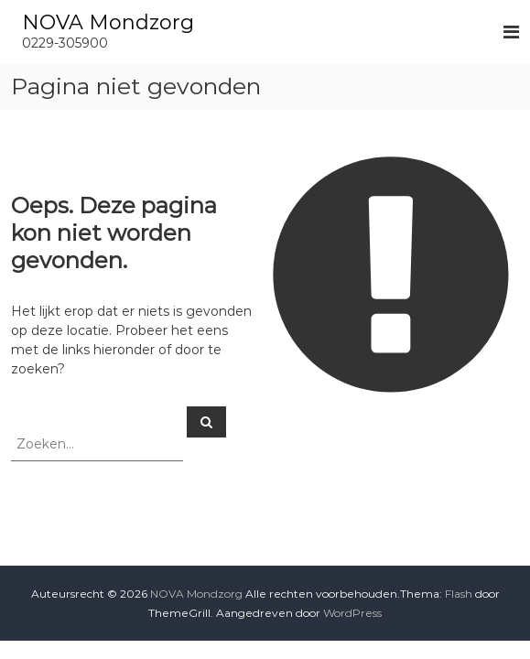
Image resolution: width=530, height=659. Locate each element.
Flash (458, 593)
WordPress (352, 613)
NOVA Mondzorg (108, 22)
